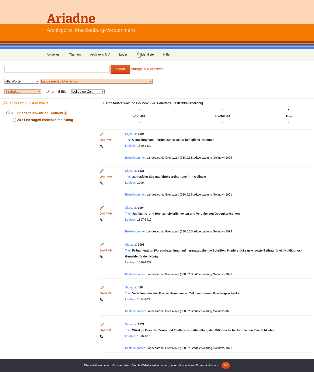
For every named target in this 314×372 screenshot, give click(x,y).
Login (123, 54)
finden (120, 69)
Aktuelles (53, 54)
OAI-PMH (106, 139)
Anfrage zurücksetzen (147, 69)
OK (226, 365)
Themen (75, 54)
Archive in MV (100, 54)
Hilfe (166, 54)
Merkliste (145, 54)
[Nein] (309, 365)
